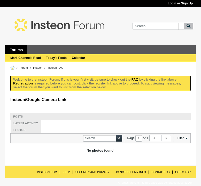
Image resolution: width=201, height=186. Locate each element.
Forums (16, 50)
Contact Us (160, 172)
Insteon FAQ (55, 67)
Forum (24, 67)
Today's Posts (56, 58)
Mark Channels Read (25, 58)
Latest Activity (25, 123)
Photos (19, 129)
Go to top (183, 172)
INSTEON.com (47, 172)
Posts (18, 116)
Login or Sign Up (180, 3)
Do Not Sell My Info (130, 172)
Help (66, 172)
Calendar (78, 58)
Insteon (37, 67)
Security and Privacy (92, 172)
